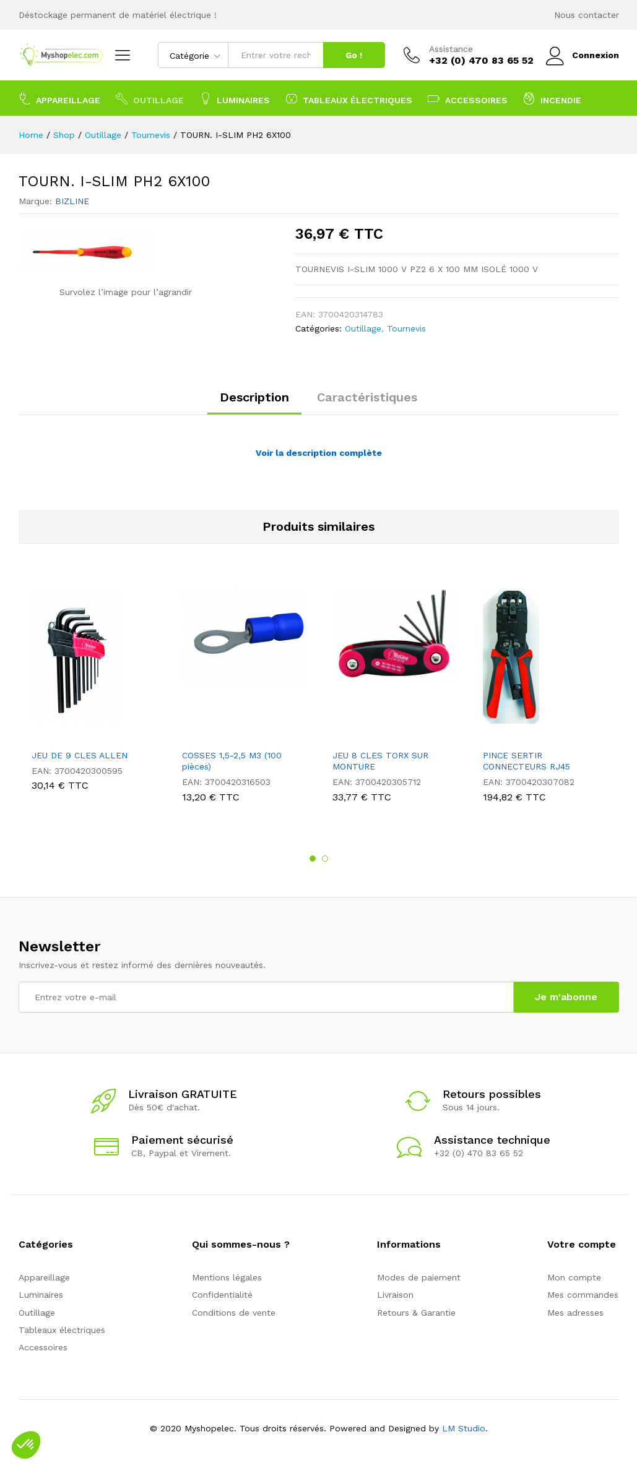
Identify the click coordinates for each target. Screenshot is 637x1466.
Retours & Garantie (416, 1313)
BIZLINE (72, 201)
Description (254, 397)
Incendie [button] (552, 98)
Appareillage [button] (59, 98)
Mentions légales (227, 1277)
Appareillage (44, 1277)
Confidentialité (222, 1295)
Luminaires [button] (234, 98)
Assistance (451, 49)
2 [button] (325, 858)
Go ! (353, 55)
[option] (94, 692)
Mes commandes (582, 1295)
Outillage (363, 328)
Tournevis (406, 328)
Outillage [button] (150, 98)
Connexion (582, 55)
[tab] (254, 402)
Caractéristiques (367, 397)
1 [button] (313, 858)
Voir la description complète (319, 453)
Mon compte (574, 1277)
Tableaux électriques (62, 1330)
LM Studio (463, 1428)
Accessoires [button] (468, 98)
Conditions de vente (233, 1313)
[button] (26, 1445)
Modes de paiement (419, 1277)
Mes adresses (575, 1313)
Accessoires (43, 1347)
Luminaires (41, 1295)
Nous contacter (586, 15)
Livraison (395, 1295)
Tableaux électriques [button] (348, 98)
